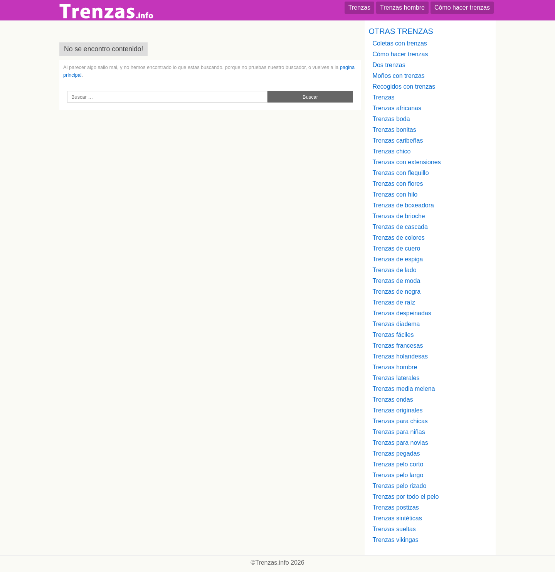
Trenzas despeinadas (401, 313)
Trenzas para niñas (398, 432)
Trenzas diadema (396, 324)
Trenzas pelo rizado (399, 486)
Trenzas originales (397, 410)
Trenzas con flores (397, 183)
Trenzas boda (391, 119)
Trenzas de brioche (398, 216)
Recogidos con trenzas (403, 86)
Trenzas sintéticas (397, 518)
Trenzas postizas (395, 507)
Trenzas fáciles (393, 334)
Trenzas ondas (392, 399)
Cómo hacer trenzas (462, 7)
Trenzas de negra (396, 291)
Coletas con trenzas (399, 43)
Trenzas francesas (397, 345)
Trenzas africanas (396, 108)
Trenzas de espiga (397, 259)
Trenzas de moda (396, 281)
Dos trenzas (388, 65)
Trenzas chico (391, 151)
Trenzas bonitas (394, 129)
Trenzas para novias (400, 442)
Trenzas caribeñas (397, 140)
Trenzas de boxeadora (403, 205)
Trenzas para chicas (399, 421)
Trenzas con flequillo (400, 173)
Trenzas (359, 7)
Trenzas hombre (402, 7)
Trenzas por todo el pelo (405, 496)
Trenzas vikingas (395, 540)
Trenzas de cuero (396, 248)
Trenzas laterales (395, 378)
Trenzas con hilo (394, 194)
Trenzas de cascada (399, 227)
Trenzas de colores (398, 237)
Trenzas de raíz (393, 302)
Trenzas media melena (403, 388)
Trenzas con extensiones (406, 162)
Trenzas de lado (394, 270)
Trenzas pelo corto (397, 464)
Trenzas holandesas (400, 356)
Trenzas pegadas (396, 453)
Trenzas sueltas (393, 529)
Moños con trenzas (398, 75)
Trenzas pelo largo (397, 475)
